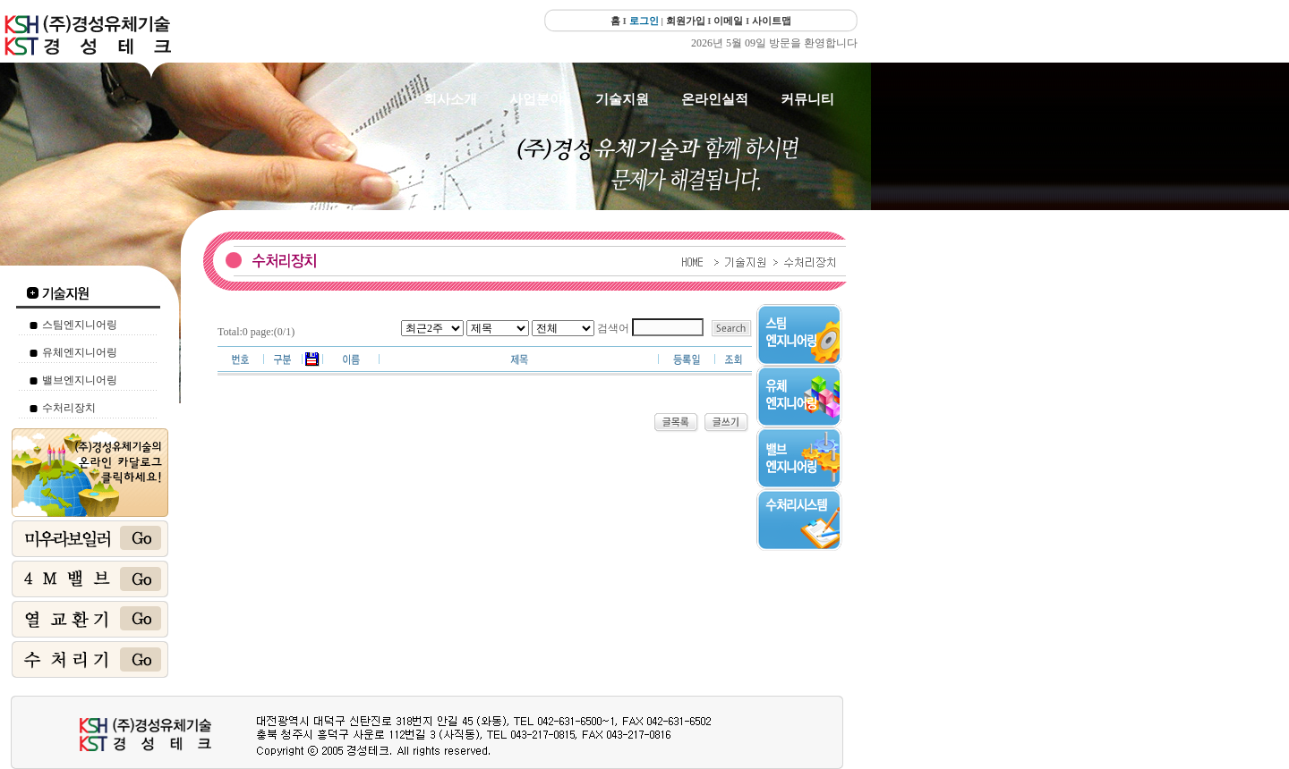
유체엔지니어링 (79, 352)
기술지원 (622, 99)
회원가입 (685, 20)
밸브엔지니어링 (79, 380)
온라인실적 (714, 99)
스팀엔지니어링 (79, 324)
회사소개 (450, 99)
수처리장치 (69, 407)
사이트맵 (771, 20)
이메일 (728, 20)
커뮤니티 (807, 99)
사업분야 (536, 99)
